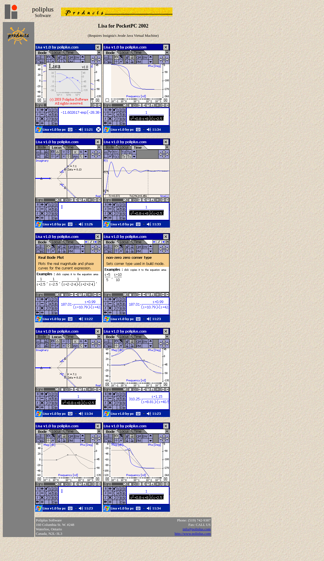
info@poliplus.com (197, 529)
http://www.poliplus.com (193, 533)
